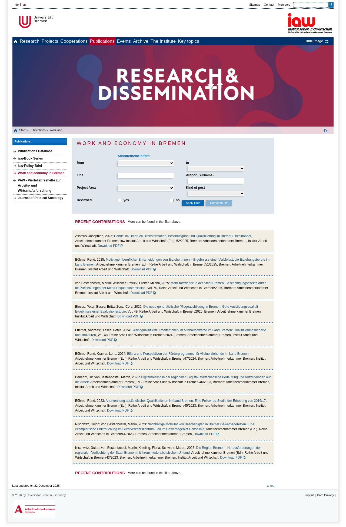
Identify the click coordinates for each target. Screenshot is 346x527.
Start (22, 130)
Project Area (86, 188)
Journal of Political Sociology (40, 198)
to (187, 163)
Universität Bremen (54, 22)
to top (270, 485)
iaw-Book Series (30, 158)
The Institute (208, 41)
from (80, 163)
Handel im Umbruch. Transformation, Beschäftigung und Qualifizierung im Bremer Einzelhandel (182, 236)
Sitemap (254, 4)
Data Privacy (325, 495)
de (17, 4)
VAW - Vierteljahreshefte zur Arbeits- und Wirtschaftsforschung (39, 185)
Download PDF (108, 246)
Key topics (238, 41)
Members (284, 4)
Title (80, 175)
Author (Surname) (200, 175)
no (178, 200)
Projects (64, 41)
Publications (129, 41)
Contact (269, 4)
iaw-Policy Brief (30, 166)
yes (126, 200)
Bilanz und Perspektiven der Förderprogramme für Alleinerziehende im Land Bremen (188, 354)
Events (156, 41)
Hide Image (314, 41)
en (24, 4)
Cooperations (94, 41)
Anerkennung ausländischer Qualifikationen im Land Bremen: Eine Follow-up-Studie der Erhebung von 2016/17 (186, 401)
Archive (179, 41)
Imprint (309, 495)
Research (38, 41)
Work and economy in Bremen (41, 173)
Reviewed (84, 200)
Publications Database (35, 151)
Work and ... (57, 130)
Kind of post (195, 188)
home (18, 41)
